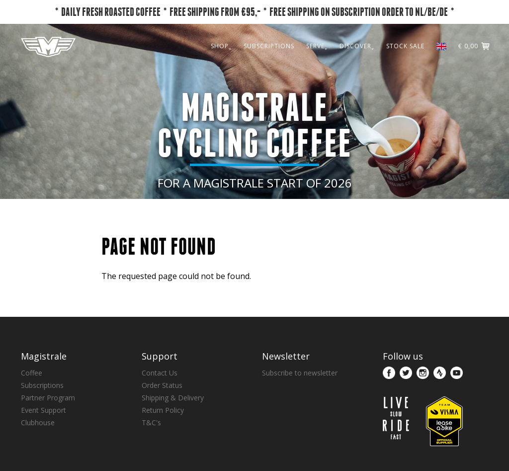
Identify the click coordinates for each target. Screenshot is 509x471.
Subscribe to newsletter (300, 372)
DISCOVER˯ (356, 46)
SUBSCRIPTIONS (269, 46)
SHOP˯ (221, 46)
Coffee (31, 372)
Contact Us (159, 372)
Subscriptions (42, 385)
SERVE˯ (317, 46)
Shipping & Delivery (173, 397)
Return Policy (163, 410)
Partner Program (48, 397)
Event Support (43, 410)
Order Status (162, 385)
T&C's (151, 422)
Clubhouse (38, 422)
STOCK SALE (405, 46)
